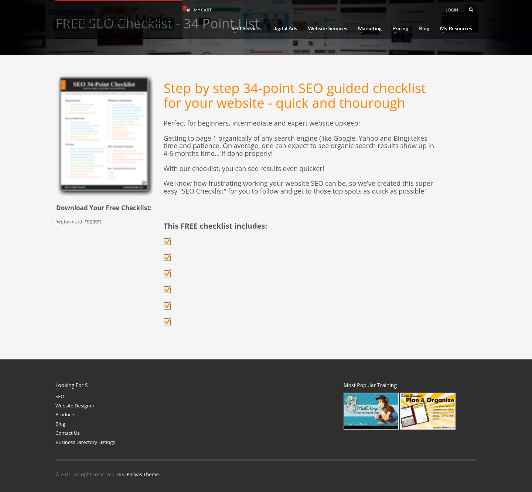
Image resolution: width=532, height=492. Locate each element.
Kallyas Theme (143, 474)
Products (65, 414)
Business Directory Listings (85, 442)
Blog (60, 423)
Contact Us (67, 433)
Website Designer (75, 405)
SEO (59, 396)
